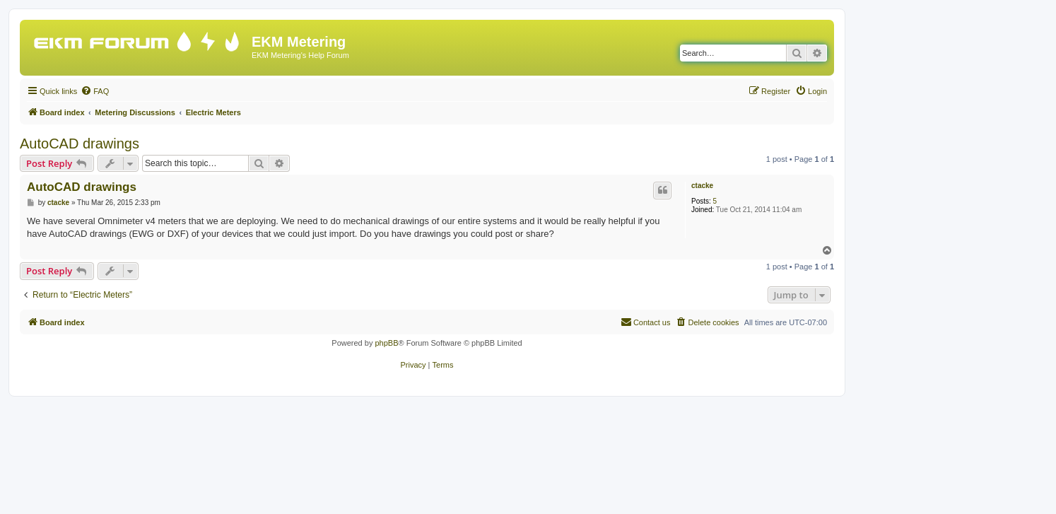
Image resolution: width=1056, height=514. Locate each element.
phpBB (386, 343)
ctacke (702, 185)
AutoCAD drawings (79, 143)
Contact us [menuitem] (646, 322)
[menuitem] (95, 91)
